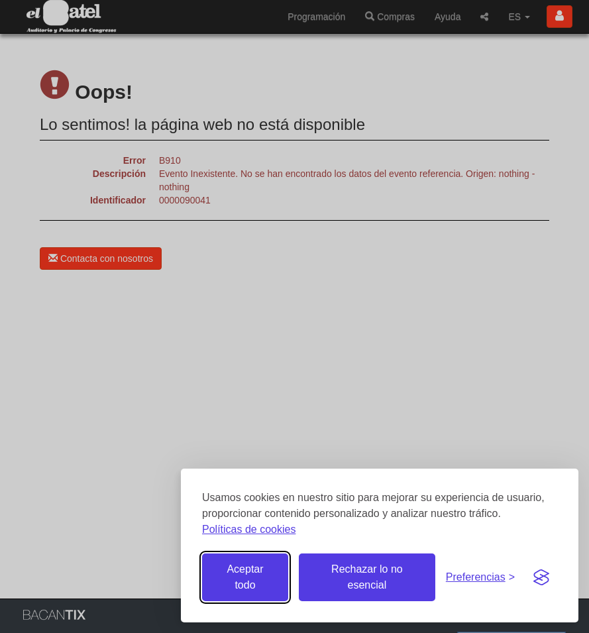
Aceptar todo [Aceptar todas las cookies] (245, 577)
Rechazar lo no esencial (367, 577)
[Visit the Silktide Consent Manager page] (541, 577)
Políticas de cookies (248, 529)
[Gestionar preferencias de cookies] (480, 577)
